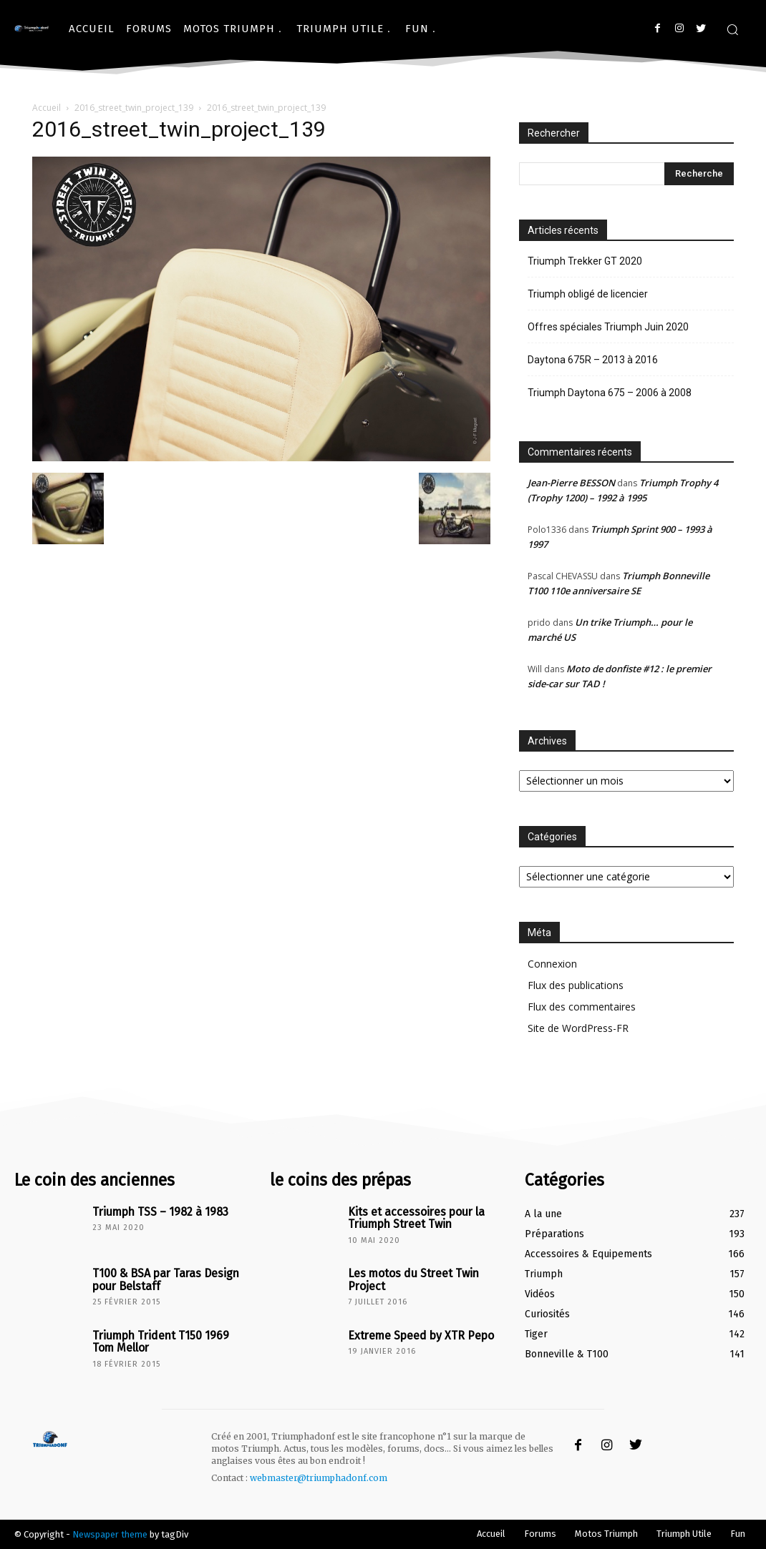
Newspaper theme (109, 1534)
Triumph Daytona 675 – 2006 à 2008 (610, 392)
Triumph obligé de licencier (588, 294)
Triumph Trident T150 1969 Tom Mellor (164, 1340)
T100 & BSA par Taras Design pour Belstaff (157, 1278)
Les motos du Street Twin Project (406, 1278)
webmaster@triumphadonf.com (318, 1477)
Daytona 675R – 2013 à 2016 (593, 359)
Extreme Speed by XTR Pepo (414, 1335)
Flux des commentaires (582, 1006)
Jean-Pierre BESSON (571, 482)
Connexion (552, 963)
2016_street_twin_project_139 (133, 108)
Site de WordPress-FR (578, 1028)
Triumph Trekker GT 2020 (585, 261)
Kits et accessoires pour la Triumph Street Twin (409, 1216)
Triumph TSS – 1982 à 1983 (153, 1211)
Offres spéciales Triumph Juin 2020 (608, 327)
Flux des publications (576, 985)
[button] (732, 29)
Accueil (46, 108)
